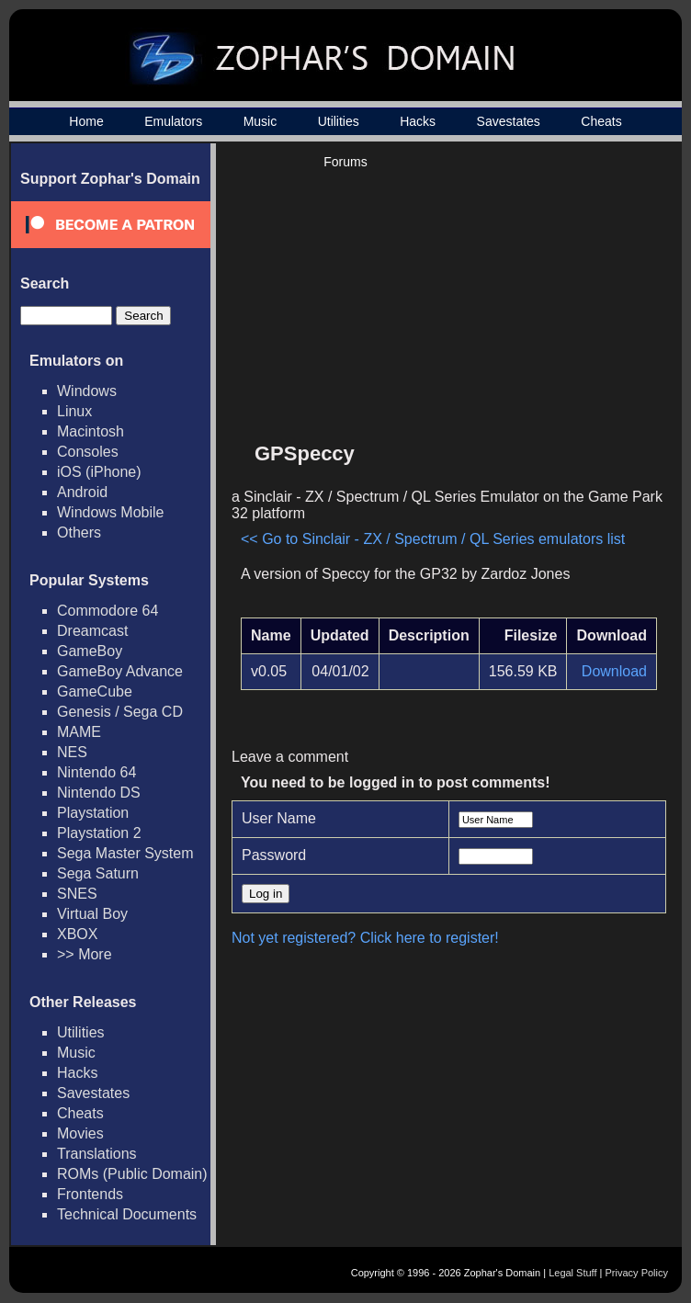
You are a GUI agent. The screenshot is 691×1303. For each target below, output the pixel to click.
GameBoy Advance (120, 671)
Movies (80, 1133)
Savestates (508, 121)
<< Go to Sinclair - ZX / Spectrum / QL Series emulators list (433, 539)
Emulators (173, 121)
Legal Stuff (572, 1272)
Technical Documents (127, 1214)
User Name (279, 818)
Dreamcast (92, 631)
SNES (77, 893)
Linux (74, 411)
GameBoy (89, 651)
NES (72, 752)
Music (261, 121)
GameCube (94, 691)
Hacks (418, 121)
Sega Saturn (98, 873)
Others (79, 532)
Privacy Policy (637, 1272)
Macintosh (90, 431)
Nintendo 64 (96, 772)
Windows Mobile (110, 512)
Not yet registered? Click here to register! (365, 938)
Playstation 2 (99, 833)
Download (614, 671)
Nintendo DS (99, 792)
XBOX (77, 934)
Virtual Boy (92, 914)
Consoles (88, 451)
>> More (84, 954)
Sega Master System (125, 853)
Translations (97, 1153)
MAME (79, 732)
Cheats (601, 121)
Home (86, 121)
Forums (345, 161)
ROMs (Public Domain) (132, 1174)
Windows (87, 391)
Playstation (93, 813)
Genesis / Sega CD (120, 711)
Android (82, 492)
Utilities (338, 121)
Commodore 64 (107, 610)
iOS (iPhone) (99, 472)
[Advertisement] (501, 299)
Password (274, 855)
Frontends (90, 1194)
